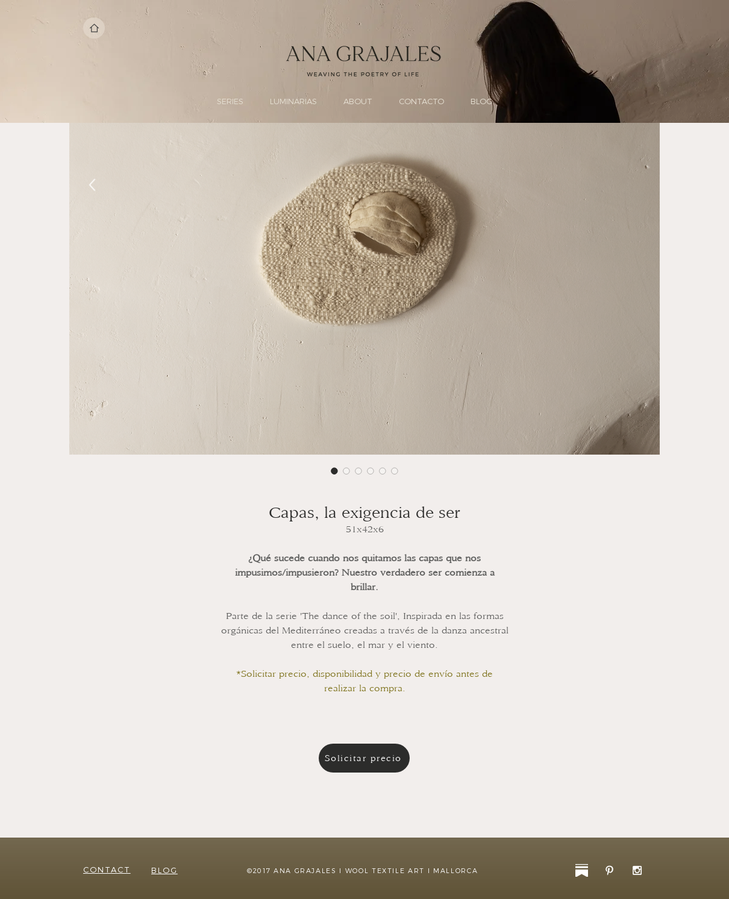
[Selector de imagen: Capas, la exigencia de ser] (334, 471)
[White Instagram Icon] (637, 870)
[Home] (94, 28)
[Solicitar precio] (364, 758)
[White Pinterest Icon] (609, 870)
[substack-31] (581, 870)
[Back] (92, 185)
